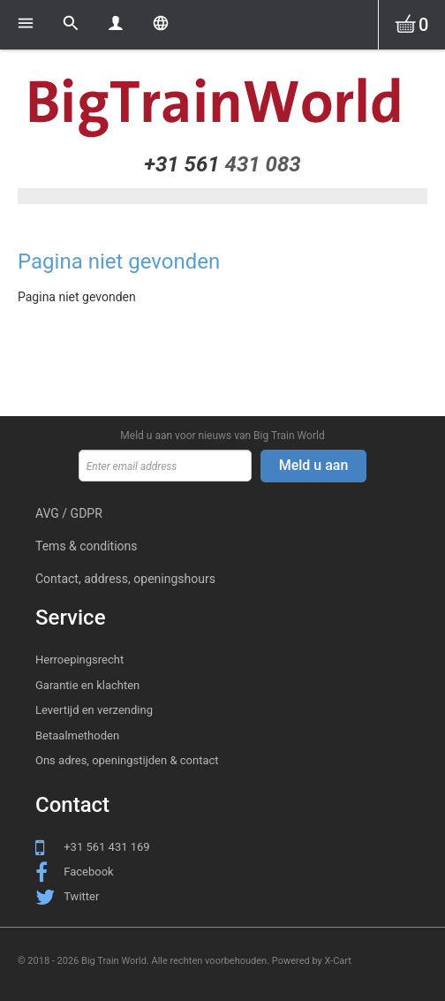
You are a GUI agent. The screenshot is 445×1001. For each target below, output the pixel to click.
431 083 (222, 164)
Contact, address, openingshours (125, 579)
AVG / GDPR (68, 513)
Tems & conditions (86, 546)
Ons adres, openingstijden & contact (127, 760)
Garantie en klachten (87, 685)
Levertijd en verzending (94, 710)
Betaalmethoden (77, 735)
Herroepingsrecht (79, 659)
